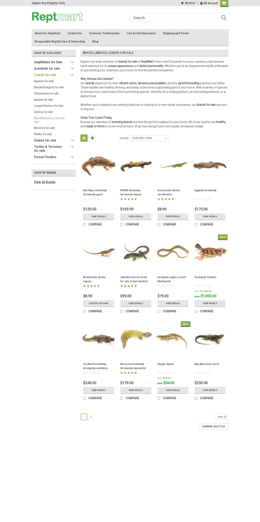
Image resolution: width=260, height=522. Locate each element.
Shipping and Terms (176, 33)
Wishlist (188, 3)
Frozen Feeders (45, 157)
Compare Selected (213, 426)
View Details (98, 216)
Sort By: (124, 138)
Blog (95, 41)
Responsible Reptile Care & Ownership (60, 41)
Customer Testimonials (104, 33)
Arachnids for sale (47, 68)
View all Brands (44, 182)
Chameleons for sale (46, 93)
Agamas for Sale (44, 81)
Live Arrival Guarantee (141, 33)
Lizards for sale (45, 75)
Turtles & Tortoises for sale (48, 149)
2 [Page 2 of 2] (91, 416)
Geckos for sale (43, 112)
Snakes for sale (45, 140)
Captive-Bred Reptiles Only (48, 3)
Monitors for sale (44, 128)
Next (223, 417)
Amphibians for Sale (48, 62)
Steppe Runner (165, 364)
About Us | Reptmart (48, 33)
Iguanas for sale (43, 99)
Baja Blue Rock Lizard (207, 364)
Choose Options (98, 303)
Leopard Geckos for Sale (48, 106)
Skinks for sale (43, 134)
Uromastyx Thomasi (205, 277)
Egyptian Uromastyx (205, 190)
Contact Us (75, 33)
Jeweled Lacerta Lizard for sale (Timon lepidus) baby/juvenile (134, 281)
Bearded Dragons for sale (49, 87)
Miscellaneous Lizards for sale (49, 120)
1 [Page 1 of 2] (84, 416)
